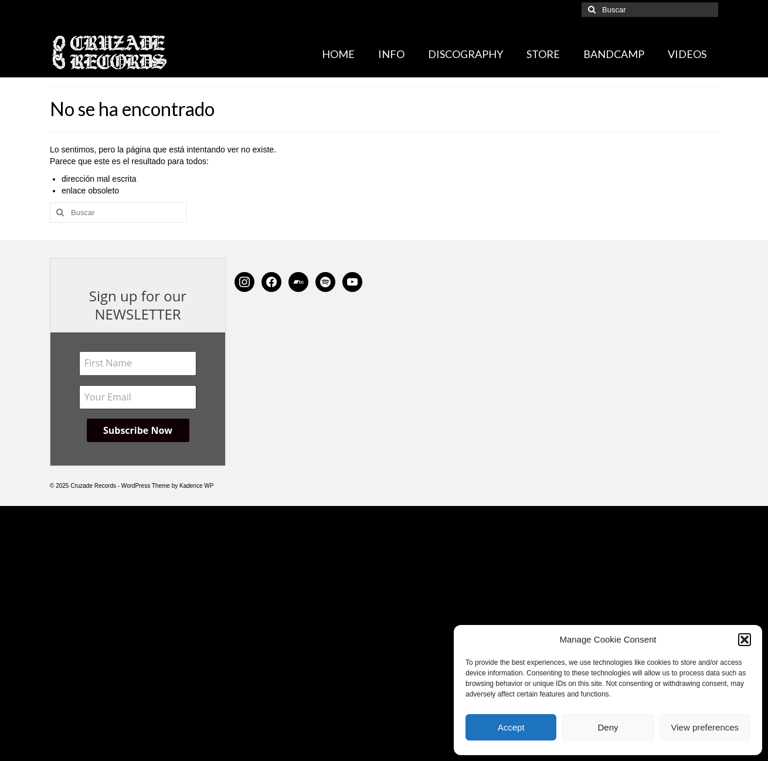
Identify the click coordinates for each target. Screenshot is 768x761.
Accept (511, 727)
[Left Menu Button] (6, 512)
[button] (744, 640)
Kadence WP (196, 486)
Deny (607, 727)
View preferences (705, 727)
